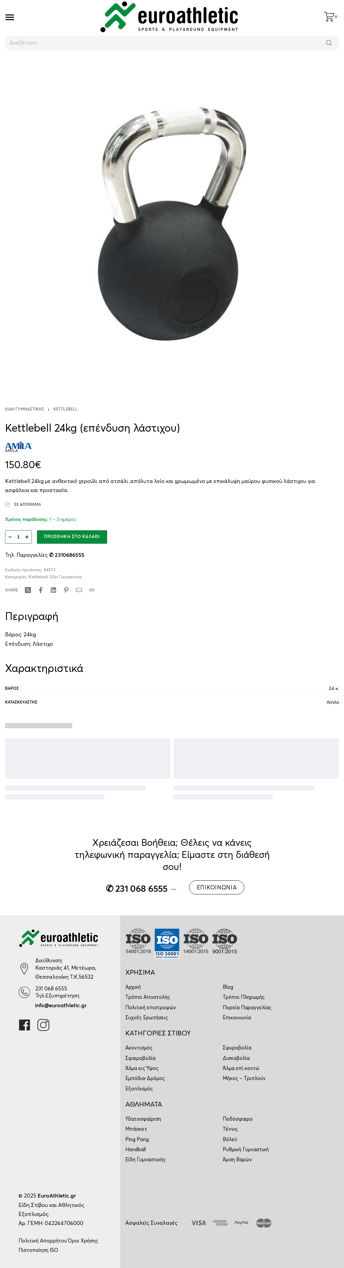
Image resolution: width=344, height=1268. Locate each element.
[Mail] (79, 590)
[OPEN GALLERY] (172, 224)
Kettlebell (65, 409)
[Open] (9, 17)
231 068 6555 (51, 988)
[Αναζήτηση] (329, 43)
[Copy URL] (92, 590)
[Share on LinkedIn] (53, 590)
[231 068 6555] (24, 992)
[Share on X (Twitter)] (28, 590)
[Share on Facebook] (41, 590)
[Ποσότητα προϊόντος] (18, 537)
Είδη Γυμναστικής (24, 409)
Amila (333, 702)
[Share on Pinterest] (66, 590)
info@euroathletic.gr (61, 1005)
